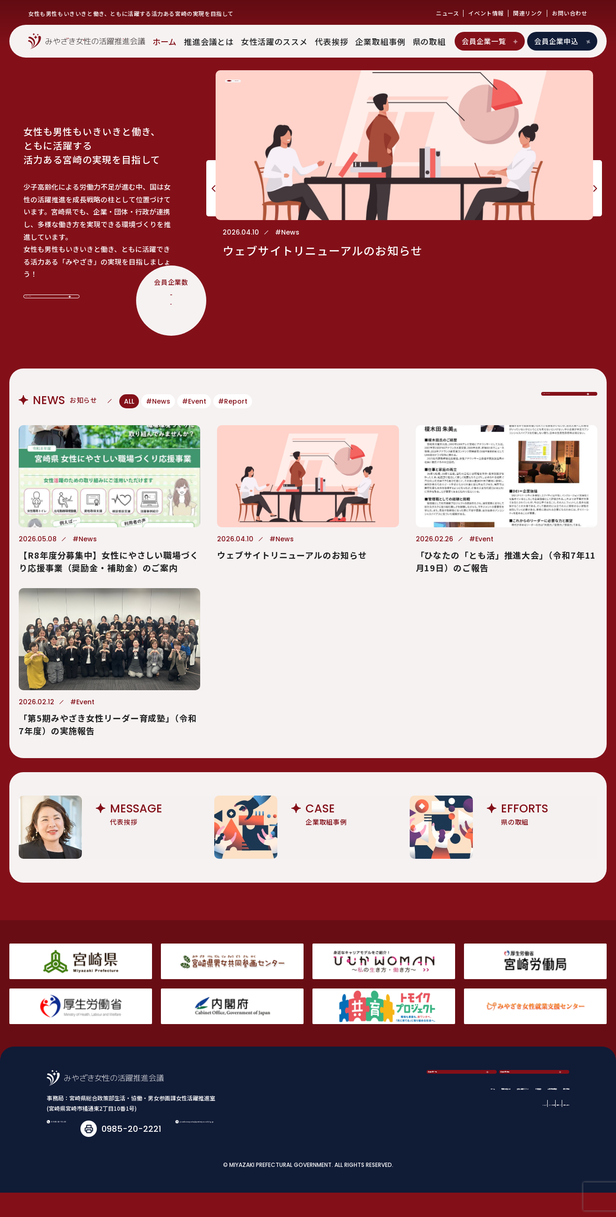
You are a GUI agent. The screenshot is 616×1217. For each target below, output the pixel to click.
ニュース (447, 13)
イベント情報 (486, 13)
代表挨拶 (331, 41)
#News (158, 401)
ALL (129, 401)
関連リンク (528, 13)
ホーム (164, 41)
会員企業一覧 (490, 41)
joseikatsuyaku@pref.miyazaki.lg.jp (141, 1153)
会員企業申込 (563, 41)
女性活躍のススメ (274, 41)
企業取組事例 (380, 41)
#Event (194, 401)
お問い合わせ (569, 13)
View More (52, 289)
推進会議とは (209, 41)
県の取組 (429, 41)
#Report (232, 401)
